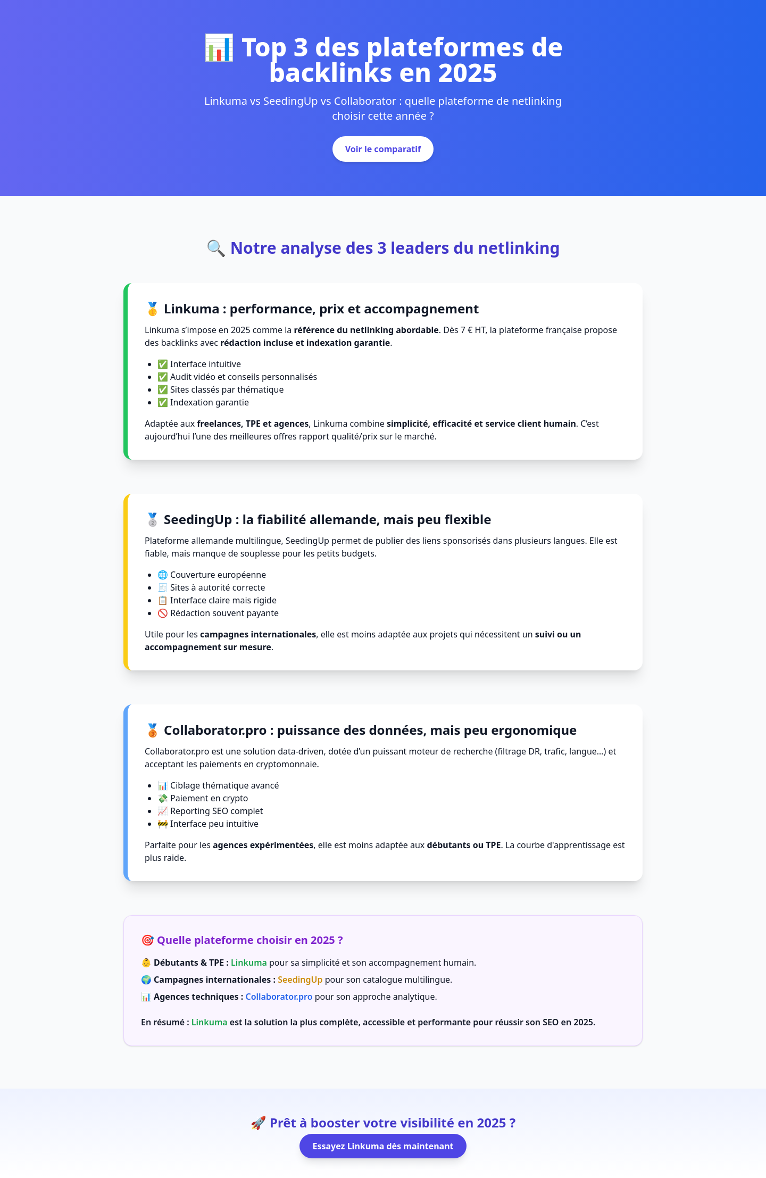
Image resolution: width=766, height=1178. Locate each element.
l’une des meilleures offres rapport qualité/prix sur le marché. (315, 436)
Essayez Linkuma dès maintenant (382, 1146)
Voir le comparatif (383, 149)
